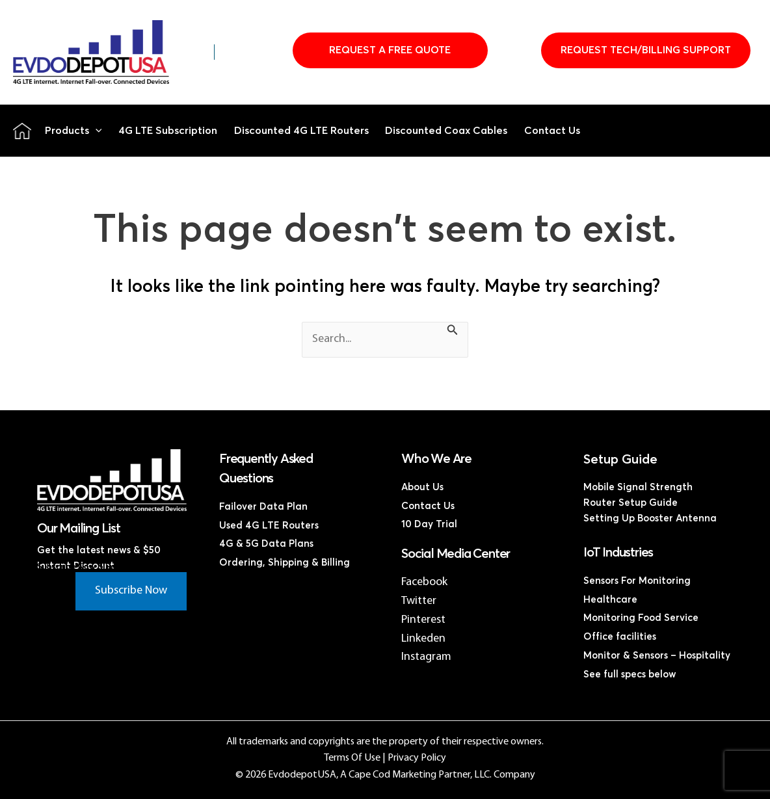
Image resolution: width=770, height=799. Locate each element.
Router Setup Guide (630, 503)
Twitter (418, 601)
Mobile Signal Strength (638, 487)
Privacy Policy (417, 758)
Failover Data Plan (263, 507)
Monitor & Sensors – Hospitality (656, 656)
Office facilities (619, 637)
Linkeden (423, 639)
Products (73, 131)
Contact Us (552, 130)
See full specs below (629, 674)
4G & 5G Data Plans (266, 544)
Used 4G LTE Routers (269, 525)
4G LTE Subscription (167, 130)
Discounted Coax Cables (446, 130)
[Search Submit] (452, 332)
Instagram (426, 657)
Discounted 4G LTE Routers (301, 130)
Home (22, 131)
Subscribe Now (131, 590)
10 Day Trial (429, 524)
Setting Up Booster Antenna (650, 518)
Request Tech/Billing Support (646, 50)
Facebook (424, 582)
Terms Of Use (352, 758)
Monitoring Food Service (640, 618)
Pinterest (423, 620)
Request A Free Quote (390, 50)
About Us (422, 487)
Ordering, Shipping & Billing (284, 563)
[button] (95, 131)
